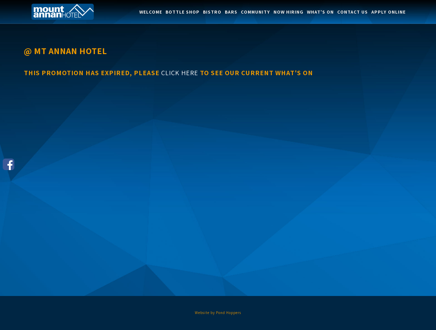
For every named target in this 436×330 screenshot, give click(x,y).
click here (179, 72)
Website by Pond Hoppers (218, 312)
